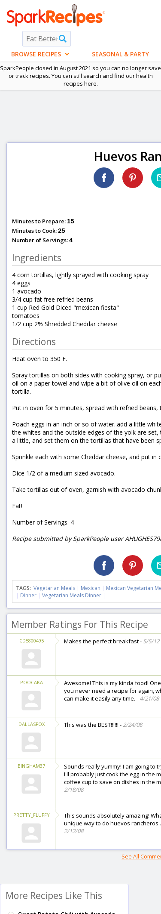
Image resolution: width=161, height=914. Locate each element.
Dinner (28, 595)
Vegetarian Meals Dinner (71, 595)
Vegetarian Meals (54, 588)
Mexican (90, 588)
